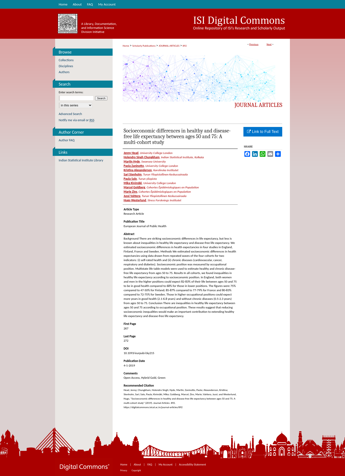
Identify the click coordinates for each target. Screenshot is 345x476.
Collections (66, 60)
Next (269, 44)
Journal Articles (258, 105)
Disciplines (66, 66)
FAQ (150, 464)
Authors (64, 72)
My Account (166, 464)
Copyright (136, 470)
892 (185, 45)
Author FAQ (67, 140)
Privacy (124, 470)
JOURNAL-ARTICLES (169, 45)
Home (126, 45)
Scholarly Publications (143, 45)
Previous (253, 44)
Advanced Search (70, 114)
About (138, 464)
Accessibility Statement (192, 464)
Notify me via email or (76, 120)
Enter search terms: (71, 92)
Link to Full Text (262, 132)
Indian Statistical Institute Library (81, 160)
